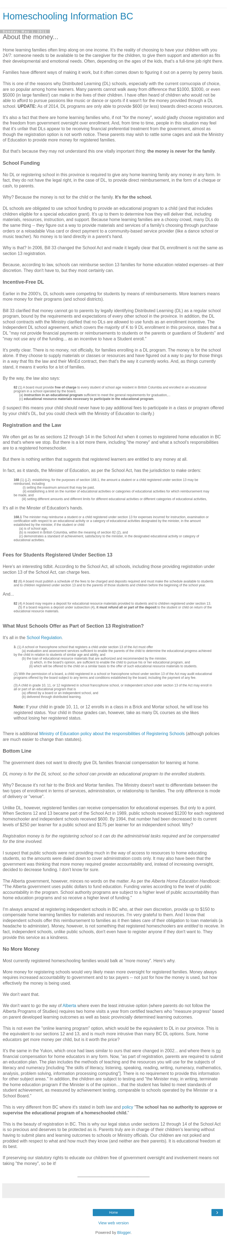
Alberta (69, 1005)
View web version (113, 1223)
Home (113, 1212)
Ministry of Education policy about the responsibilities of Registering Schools (112, 733)
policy (127, 1107)
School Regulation (43, 637)
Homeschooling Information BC (68, 16)
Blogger (124, 1232)
